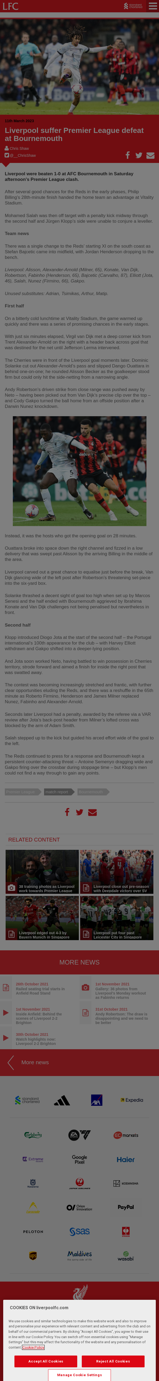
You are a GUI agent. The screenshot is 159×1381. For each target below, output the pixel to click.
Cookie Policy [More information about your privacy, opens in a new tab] (33, 1361)
